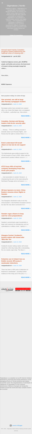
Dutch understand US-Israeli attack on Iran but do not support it (13, 145)
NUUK (16, 341)
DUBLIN (16, 313)
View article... (5, 75)
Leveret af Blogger (16, 425)
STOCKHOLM (16, 369)
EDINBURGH (16, 327)
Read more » (26, 116)
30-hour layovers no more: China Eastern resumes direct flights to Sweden (13, 192)
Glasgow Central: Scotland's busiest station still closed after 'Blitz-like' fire (12, 237)
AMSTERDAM (16, 299)
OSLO (16, 355)
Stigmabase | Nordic (16, 6)
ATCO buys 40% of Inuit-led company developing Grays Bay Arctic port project (13, 168)
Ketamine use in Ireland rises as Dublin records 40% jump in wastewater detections (13, 261)
